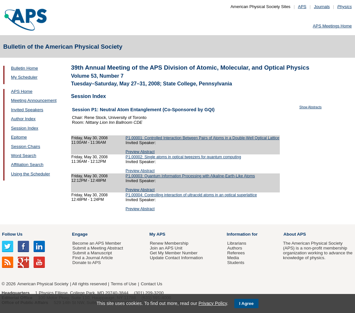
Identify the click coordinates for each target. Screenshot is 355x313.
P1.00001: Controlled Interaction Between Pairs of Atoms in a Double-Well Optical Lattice (202, 138)
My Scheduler (24, 77)
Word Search (23, 155)
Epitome (19, 137)
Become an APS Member (96, 243)
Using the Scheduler (30, 173)
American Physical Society (42, 283)
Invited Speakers (27, 109)
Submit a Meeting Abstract (97, 248)
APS (302, 6)
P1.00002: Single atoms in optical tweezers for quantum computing (183, 157)
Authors (234, 248)
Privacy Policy (212, 303)
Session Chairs (25, 146)
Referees (236, 252)
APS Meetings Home (332, 26)
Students (235, 262)
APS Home (21, 91)
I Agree (246, 303)
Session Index (24, 128)
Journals (322, 6)
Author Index (23, 118)
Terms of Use (123, 283)
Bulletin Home (24, 68)
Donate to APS (86, 262)
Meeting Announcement (33, 100)
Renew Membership (169, 243)
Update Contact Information (176, 257)
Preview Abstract (140, 152)
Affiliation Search (27, 164)
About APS (294, 234)
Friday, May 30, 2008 (89, 138)
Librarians (236, 243)
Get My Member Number (174, 252)
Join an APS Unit (166, 248)
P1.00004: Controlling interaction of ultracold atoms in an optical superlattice (191, 195)
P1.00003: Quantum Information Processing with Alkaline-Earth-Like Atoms (190, 176)
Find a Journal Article (92, 257)
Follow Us (12, 234)
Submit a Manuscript (92, 252)
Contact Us (151, 283)
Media (233, 257)
